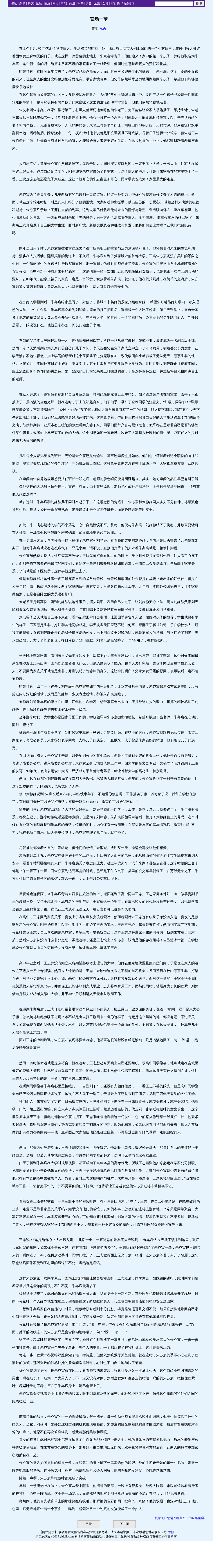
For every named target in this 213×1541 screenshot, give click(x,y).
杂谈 (22, 3)
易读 (14, 3)
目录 (89, 1524)
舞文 (31, 3)
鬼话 (39, 3)
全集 (97, 3)
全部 (105, 3)
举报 (171, 1532)
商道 (72, 3)
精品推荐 (128, 3)
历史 (89, 3)
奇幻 (64, 3)
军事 (81, 3)
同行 (55, 3)
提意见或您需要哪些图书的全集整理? (180, 1518)
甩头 (103, 28)
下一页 (124, 1524)
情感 (47, 3)
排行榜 (115, 3)
